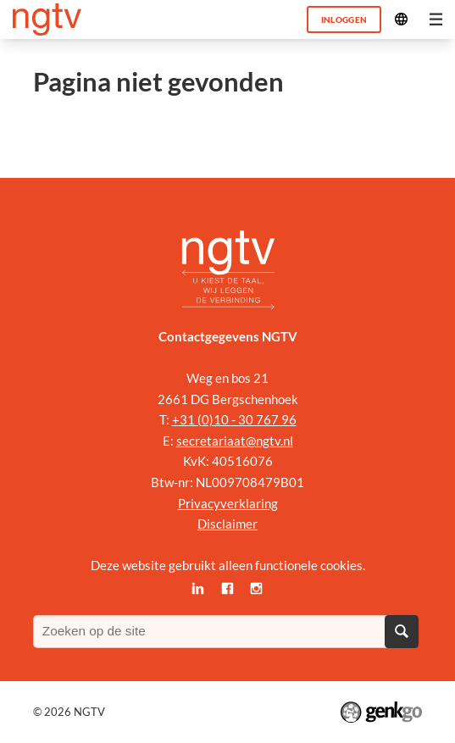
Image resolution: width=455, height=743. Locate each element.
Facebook (227, 589)
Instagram (257, 589)
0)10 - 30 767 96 (249, 419)
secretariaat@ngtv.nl (234, 440)
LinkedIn (199, 589)
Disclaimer (227, 523)
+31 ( (187, 419)
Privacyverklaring (228, 503)
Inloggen (344, 19)
